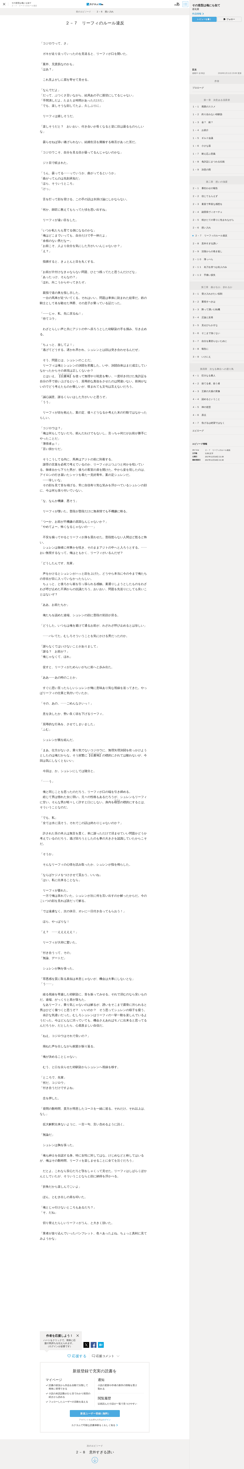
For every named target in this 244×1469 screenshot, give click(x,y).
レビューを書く (204, 19)
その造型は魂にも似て (206, 5)
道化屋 (195, 9)
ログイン (107, 1420)
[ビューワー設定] (177, 4)
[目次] (185, 4)
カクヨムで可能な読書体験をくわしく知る (94, 1425)
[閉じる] (77, 1335)
